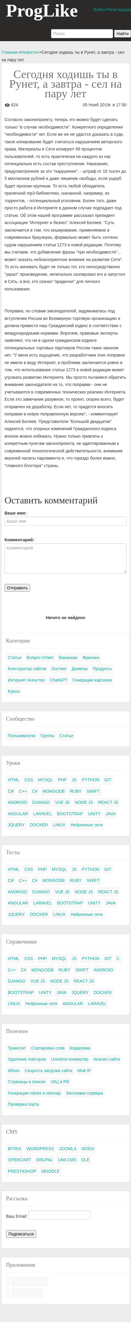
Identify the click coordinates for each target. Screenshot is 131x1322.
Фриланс (90, 657)
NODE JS (84, 802)
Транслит (17, 1048)
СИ (11, 791)
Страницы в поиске (26, 1081)
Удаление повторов (27, 1059)
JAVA (111, 813)
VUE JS (62, 802)
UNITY (94, 813)
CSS (28, 779)
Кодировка (80, 1048)
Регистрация (118, 9)
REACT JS (108, 802)
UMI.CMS (67, 1159)
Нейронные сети (87, 824)
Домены (80, 668)
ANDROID (17, 802)
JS (74, 779)
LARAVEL (42, 813)
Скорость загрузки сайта (48, 1070)
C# (35, 791)
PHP (62, 779)
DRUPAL (44, 1159)
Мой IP (84, 1070)
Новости (29, 52)
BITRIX (14, 1148)
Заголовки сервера (84, 1093)
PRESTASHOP (22, 1171)
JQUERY (16, 824)
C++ (23, 791)
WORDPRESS (40, 1148)
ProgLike (42, 10)
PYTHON (90, 779)
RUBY (75, 791)
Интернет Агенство (26, 680)
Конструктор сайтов (27, 668)
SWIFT (93, 791)
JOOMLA (68, 1148)
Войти (99, 9)
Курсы (14, 691)
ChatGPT (58, 680)
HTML (13, 779)
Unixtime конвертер (70, 1059)
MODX (88, 1148)
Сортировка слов (47, 1048)
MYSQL (45, 779)
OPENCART (19, 1159)
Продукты (102, 668)
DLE (85, 1159)
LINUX (59, 824)
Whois (14, 1070)
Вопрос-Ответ (39, 657)
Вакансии (68, 657)
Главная (9, 52)
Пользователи (21, 735)
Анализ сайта (106, 1059)
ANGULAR (18, 813)
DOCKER (39, 824)
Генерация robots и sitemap (34, 1093)
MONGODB (54, 791)
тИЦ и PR (59, 1081)
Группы (47, 735)
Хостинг (59, 668)
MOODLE (50, 1171)
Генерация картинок (91, 680)
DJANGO (41, 802)
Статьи (14, 657)
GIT (107, 779)
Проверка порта (23, 1104)
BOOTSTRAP (70, 813)
